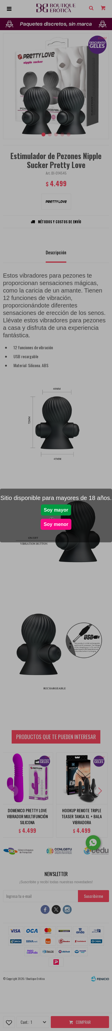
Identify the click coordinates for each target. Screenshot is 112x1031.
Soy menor (56, 524)
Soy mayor (56, 510)
